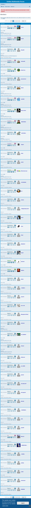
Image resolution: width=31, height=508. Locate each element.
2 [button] (14, 21)
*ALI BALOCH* (23, 383)
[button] (11, 21)
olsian (22, 153)
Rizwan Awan (23, 110)
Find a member (3, 17)
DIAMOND (23, 489)
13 (3, 483)
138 (4, 194)
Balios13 (22, 436)
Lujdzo (22, 471)
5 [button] (19, 21)
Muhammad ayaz (24, 170)
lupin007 (22, 427)
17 (3, 404)
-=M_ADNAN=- (23, 334)
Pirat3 (22, 235)
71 (3, 238)
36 (3, 185)
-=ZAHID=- (23, 454)
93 (3, 220)
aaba (22, 418)
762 (4, 256)
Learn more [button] (5, 505)
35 (3, 53)
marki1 (22, 162)
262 (4, 282)
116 (4, 229)
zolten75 (22, 296)
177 (4, 369)
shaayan (22, 345)
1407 (4, 64)
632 (4, 136)
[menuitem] (3, 4)
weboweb (23, 323)
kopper (22, 252)
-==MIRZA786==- (24, 445)
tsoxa (22, 226)
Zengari (22, 144)
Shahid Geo (23, 70)
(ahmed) (22, 401)
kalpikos (22, 270)
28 (3, 378)
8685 (4, 174)
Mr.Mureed (23, 357)
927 (4, 91)
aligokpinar (23, 243)
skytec (22, 217)
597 (4, 326)
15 (3, 448)
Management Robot (24, 314)
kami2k (22, 38)
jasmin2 (22, 374)
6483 (4, 113)
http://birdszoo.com (4, 329)
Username (3, 23)
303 (4, 349)
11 (3, 203)
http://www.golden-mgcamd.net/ (6, 351)
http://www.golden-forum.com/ (6, 33)
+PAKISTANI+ (23, 121)
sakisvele (22, 261)
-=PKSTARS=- (23, 133)
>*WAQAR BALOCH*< (25, 208)
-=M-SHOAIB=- (23, 182)
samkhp (22, 462)
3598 (4, 102)
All (7, 17)
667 (4, 156)
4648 (4, 30)
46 (3, 360)
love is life (23, 305)
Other (4, 18)
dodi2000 (22, 99)
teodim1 (22, 199)
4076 (4, 439)
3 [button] (16, 21)
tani (21, 191)
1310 (4, 125)
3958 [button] (23, 21)
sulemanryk (23, 480)
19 (3, 431)
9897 (4, 73)
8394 (4, 273)
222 (4, 82)
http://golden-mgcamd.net (5, 139)
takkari (22, 279)
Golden (22, 27)
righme (22, 87)
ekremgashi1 (23, 392)
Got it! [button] (22, 503)
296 (4, 475)
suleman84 (23, 61)
